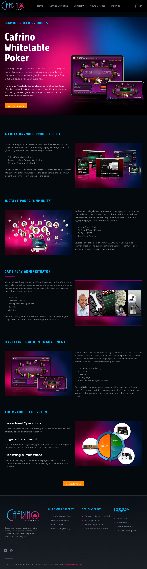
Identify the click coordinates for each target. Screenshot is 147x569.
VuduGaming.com (74, 564)
